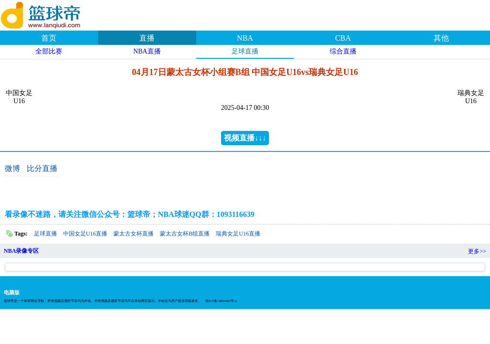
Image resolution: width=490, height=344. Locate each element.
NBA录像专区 (21, 250)
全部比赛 (48, 51)
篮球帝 (52, 14)
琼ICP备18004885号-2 (221, 301)
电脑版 (12, 292)
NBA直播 (147, 51)
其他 (441, 38)
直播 (147, 38)
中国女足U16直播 (85, 233)
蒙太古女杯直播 (133, 233)
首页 (48, 38)
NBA (245, 38)
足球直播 (245, 51)
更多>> (477, 251)
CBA (343, 38)
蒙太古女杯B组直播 (185, 233)
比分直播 (42, 168)
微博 (12, 168)
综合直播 (343, 51)
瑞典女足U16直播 (238, 233)
